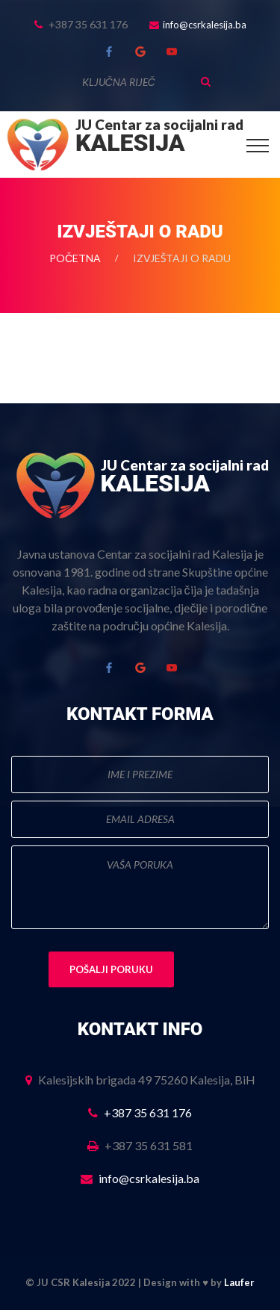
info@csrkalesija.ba (204, 25)
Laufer (239, 1282)
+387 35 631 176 (148, 1112)
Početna (75, 258)
